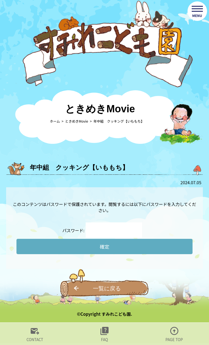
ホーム (55, 121)
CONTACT (35, 339)
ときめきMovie (76, 121)
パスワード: (102, 230)
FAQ (104, 339)
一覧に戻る (107, 288)
